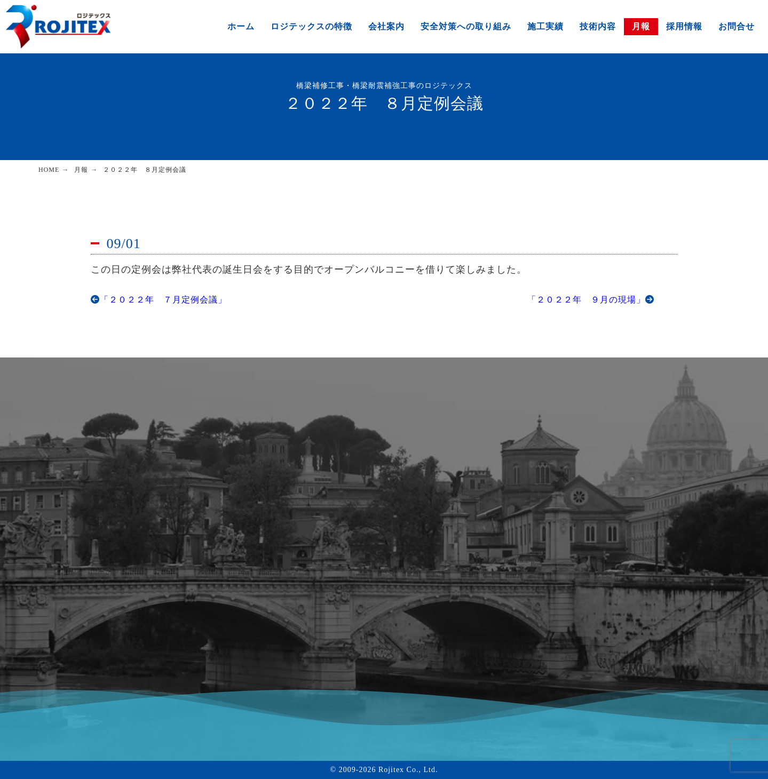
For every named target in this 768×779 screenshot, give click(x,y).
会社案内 (386, 26)
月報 (641, 26)
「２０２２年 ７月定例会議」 (159, 299)
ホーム (241, 26)
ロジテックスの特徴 (311, 26)
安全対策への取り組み (466, 26)
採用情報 (684, 26)
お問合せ (736, 26)
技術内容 (598, 26)
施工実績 (545, 26)
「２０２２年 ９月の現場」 (590, 299)
